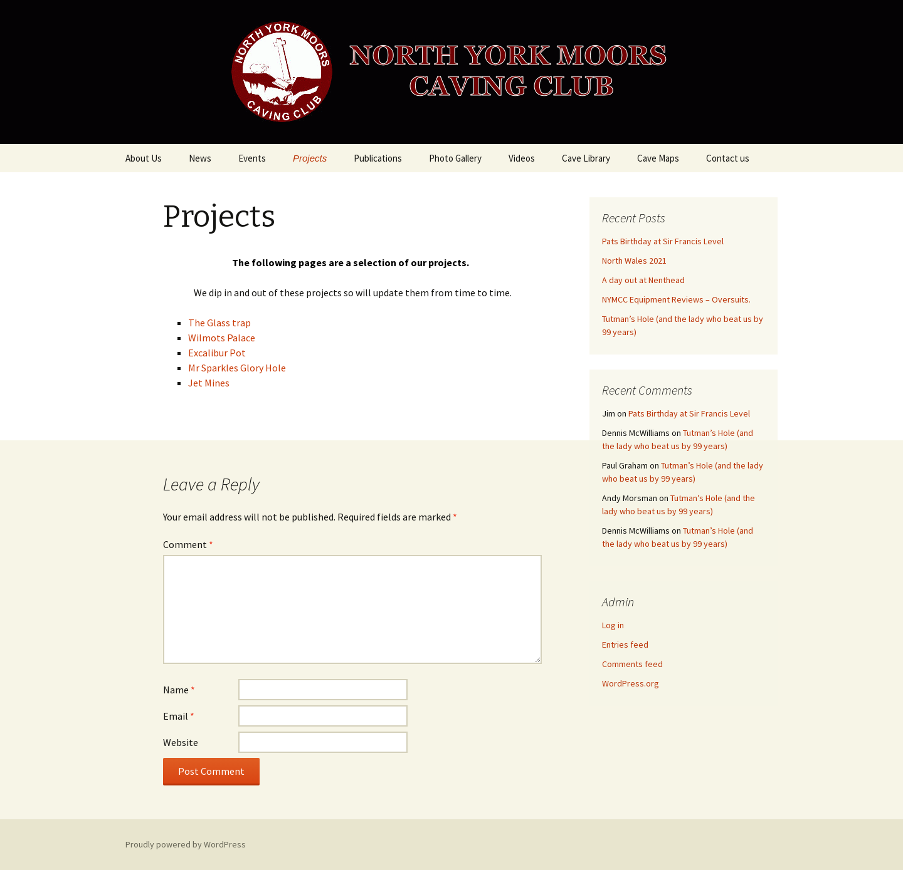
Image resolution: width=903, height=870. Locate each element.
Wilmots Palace (221, 337)
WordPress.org (630, 683)
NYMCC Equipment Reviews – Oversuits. (676, 299)
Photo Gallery (455, 158)
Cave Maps (658, 158)
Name (179, 689)
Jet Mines (209, 382)
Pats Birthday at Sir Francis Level (663, 241)
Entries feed (625, 644)
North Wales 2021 (634, 260)
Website (180, 742)
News (200, 158)
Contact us (727, 158)
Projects (310, 158)
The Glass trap (219, 322)
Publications (378, 158)
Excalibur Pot (217, 352)
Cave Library (586, 158)
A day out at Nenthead (643, 280)
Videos (522, 158)
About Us (143, 158)
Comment (188, 544)
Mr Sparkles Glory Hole (237, 367)
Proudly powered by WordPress (185, 844)
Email (178, 716)
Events (252, 158)
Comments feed (632, 664)
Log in (613, 625)
